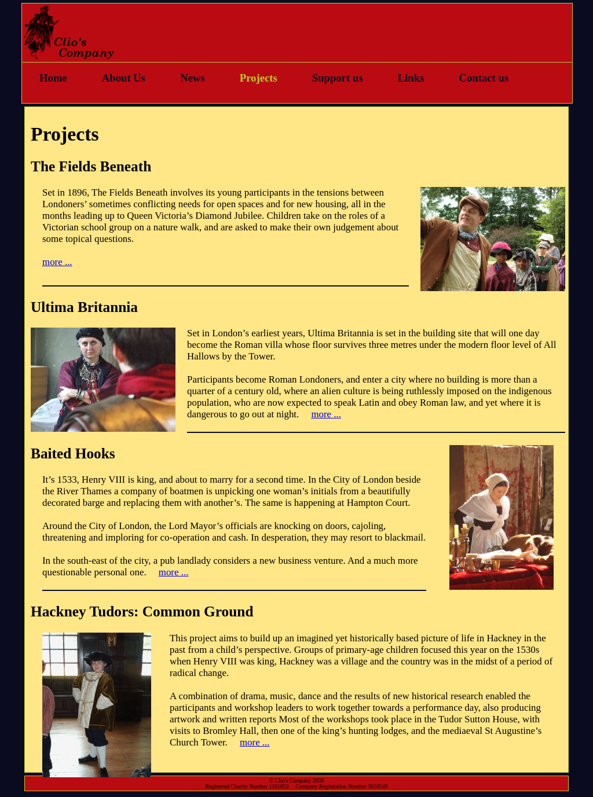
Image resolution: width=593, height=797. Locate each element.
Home (53, 78)
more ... (57, 261)
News (192, 78)
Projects (258, 78)
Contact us (483, 78)
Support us (337, 78)
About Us (123, 78)
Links (411, 78)
